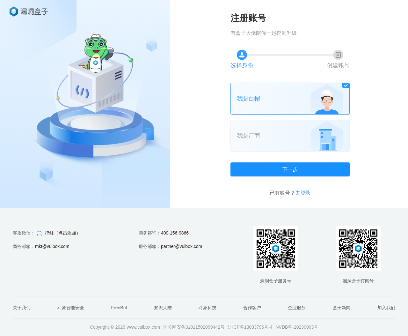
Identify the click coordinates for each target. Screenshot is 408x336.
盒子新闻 (342, 307)
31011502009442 (203, 327)
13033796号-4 (258, 327)
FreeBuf (119, 307)
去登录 (302, 193)
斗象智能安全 (70, 307)
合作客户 (252, 307)
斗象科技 (207, 307)
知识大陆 (163, 307)
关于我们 (22, 307)
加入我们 (386, 307)
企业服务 (297, 307)
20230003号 (306, 327)
